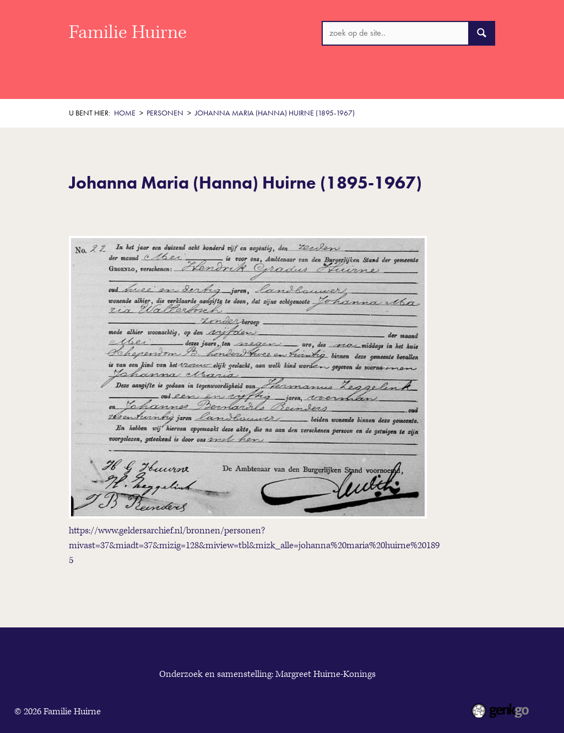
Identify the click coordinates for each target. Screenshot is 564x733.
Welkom (128, 81)
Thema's (274, 81)
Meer (440, 81)
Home (80, 81)
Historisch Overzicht (202, 81)
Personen (394, 81)
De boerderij (333, 81)
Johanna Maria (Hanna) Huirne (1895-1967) (275, 113)
